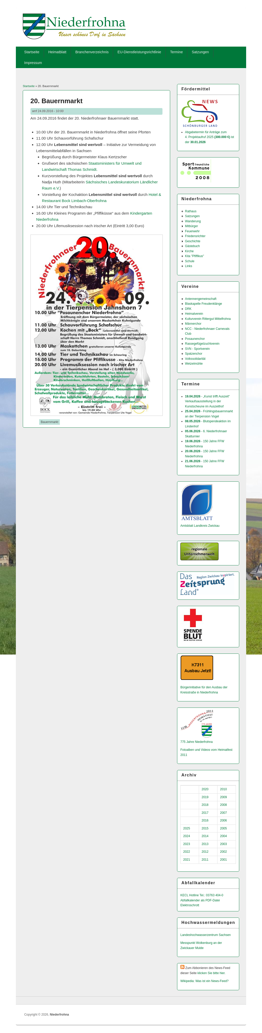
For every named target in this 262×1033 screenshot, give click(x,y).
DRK (188, 309)
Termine (176, 52)
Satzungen (200, 52)
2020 (205, 789)
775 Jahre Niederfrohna (196, 742)
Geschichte (192, 241)
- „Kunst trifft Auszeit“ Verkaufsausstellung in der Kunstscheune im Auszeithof (207, 401)
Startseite (31, 52)
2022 (186, 851)
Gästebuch (192, 246)
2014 (205, 836)
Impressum (33, 63)
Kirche (189, 251)
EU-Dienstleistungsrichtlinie (139, 52)
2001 (223, 859)
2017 (205, 813)
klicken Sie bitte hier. (211, 973)
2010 (223, 789)
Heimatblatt (57, 52)
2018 (205, 805)
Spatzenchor (193, 353)
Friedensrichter (195, 236)
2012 (205, 851)
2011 (205, 859)
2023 (186, 844)
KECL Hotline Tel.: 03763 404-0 (201, 895)
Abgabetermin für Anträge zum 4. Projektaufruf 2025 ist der (209, 137)
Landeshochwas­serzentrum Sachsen (205, 935)
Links (188, 266)
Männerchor (193, 323)
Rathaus (190, 211)
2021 (186, 859)
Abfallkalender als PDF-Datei (200, 900)
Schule (189, 261)
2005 (223, 828)
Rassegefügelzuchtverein (202, 343)
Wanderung (193, 221)
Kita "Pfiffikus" (194, 256)
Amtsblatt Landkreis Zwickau (200, 526)
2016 (205, 820)
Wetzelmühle (194, 363)
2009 (223, 797)
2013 (205, 844)
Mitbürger (191, 226)
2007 (223, 813)
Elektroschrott (189, 905)
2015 (205, 828)
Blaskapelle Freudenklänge (203, 303)
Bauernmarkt (49, 422)
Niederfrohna (59, 1014)
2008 (223, 805)
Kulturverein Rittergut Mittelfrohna (208, 319)
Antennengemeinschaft (200, 299)
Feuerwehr (192, 231)
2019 (205, 797)
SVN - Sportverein (197, 349)
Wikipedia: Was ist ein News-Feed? (204, 981)
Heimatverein (194, 313)
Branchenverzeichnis (91, 52)
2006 (223, 820)
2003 (223, 844)
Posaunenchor (195, 339)
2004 (223, 836)
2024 (186, 836)
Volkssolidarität (195, 359)
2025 (186, 828)
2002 (223, 851)
